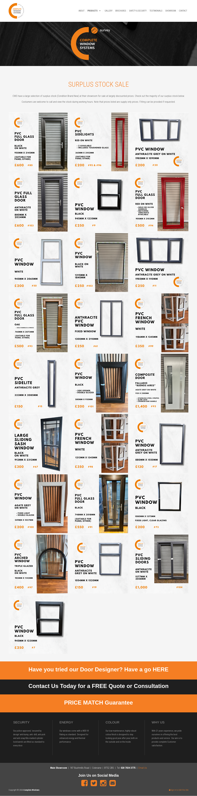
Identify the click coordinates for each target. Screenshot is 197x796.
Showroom (170, 11)
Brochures (120, 11)
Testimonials (155, 11)
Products (92, 11)
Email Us (142, 767)
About (81, 11)
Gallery (108, 11)
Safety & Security (138, 11)
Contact (182, 11)
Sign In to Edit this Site (178, 790)
